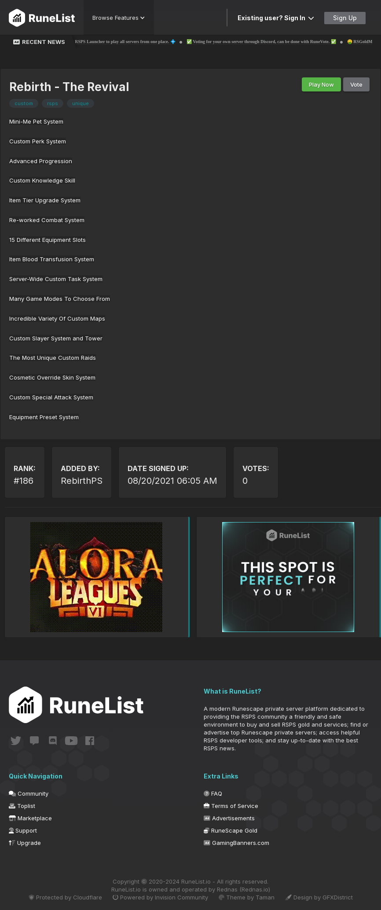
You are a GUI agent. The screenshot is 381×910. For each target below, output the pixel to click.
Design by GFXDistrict (319, 897)
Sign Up (345, 18)
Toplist (22, 805)
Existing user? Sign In (276, 18)
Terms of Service (231, 805)
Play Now (321, 84)
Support (23, 830)
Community (28, 793)
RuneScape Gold (230, 830)
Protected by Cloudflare (65, 897)
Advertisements (229, 818)
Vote (356, 84)
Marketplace (30, 818)
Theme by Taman (247, 897)
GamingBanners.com (236, 842)
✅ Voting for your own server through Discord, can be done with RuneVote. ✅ (270, 41)
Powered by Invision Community (160, 897)
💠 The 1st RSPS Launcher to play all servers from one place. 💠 (123, 41)
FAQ (213, 793)
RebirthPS (82, 480)
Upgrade (25, 842)
